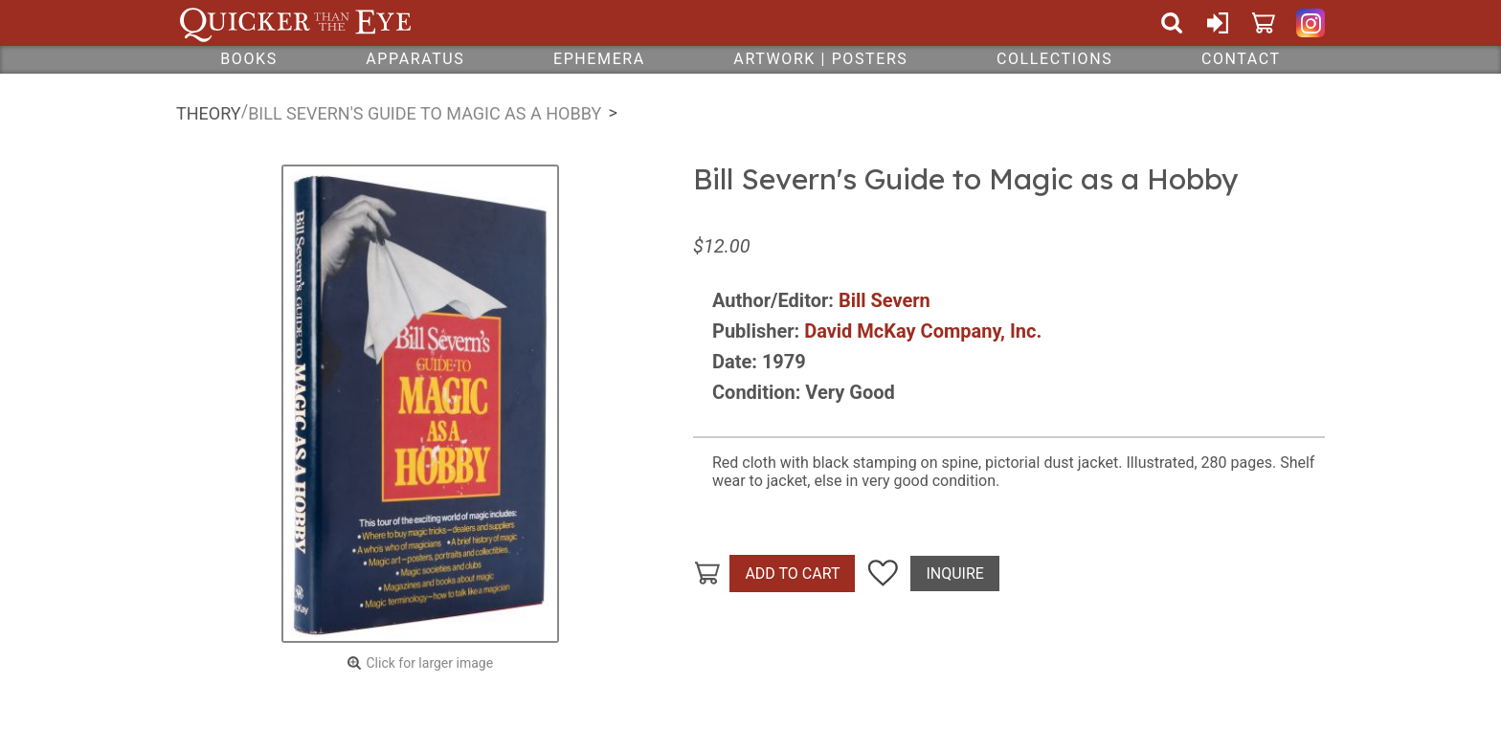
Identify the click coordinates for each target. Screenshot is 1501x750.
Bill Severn (884, 300)
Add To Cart (792, 573)
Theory (208, 113)
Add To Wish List (882, 574)
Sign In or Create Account (1218, 23)
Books (249, 59)
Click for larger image (429, 663)
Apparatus (415, 59)
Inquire (954, 573)
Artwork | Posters (820, 59)
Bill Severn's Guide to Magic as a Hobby (424, 113)
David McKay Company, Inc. (923, 331)
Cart (1264, 23)
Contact (1241, 59)
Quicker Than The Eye (295, 23)
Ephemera (599, 59)
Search (1172, 23)
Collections (1054, 59)
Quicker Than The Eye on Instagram (1310, 23)
